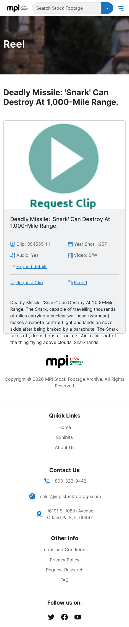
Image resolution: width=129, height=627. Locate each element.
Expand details (31, 266)
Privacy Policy (64, 560)
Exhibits (64, 437)
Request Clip (29, 282)
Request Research (64, 569)
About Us (64, 447)
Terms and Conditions (64, 549)
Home (64, 427)
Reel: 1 (80, 282)
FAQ (64, 580)
